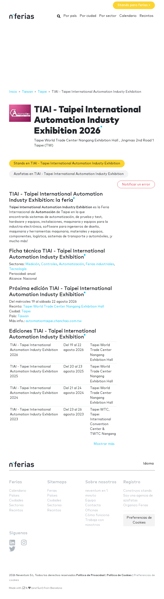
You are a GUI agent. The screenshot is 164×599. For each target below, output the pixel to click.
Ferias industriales (100, 264)
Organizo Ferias (135, 505)
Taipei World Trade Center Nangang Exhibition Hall (63, 306)
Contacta (93, 505)
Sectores (16, 505)
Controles (49, 264)
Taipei (26, 311)
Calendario (128, 15)
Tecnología (17, 269)
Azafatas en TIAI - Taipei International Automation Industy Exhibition (69, 174)
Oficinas (91, 510)
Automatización (71, 264)
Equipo (90, 500)
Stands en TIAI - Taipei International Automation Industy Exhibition (67, 163)
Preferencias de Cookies (139, 520)
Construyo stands (137, 490)
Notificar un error (136, 184)
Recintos (146, 15)
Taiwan (23, 316)
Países (14, 495)
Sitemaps (57, 482)
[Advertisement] (82, 55)
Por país (70, 15)
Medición (32, 264)
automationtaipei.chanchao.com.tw (54, 321)
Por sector (107, 15)
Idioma (148, 463)
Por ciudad (88, 15)
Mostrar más (104, 444)
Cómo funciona (97, 515)
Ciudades (16, 500)
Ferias (15, 482)
